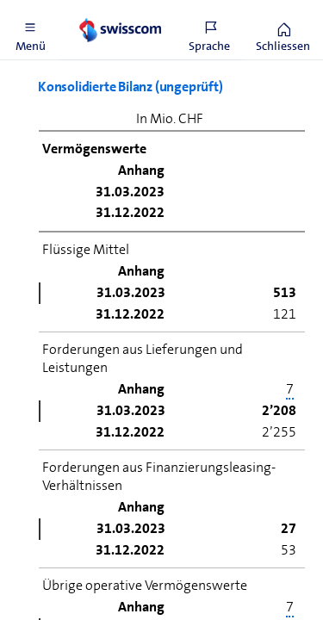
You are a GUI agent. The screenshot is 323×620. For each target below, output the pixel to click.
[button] (30, 30)
